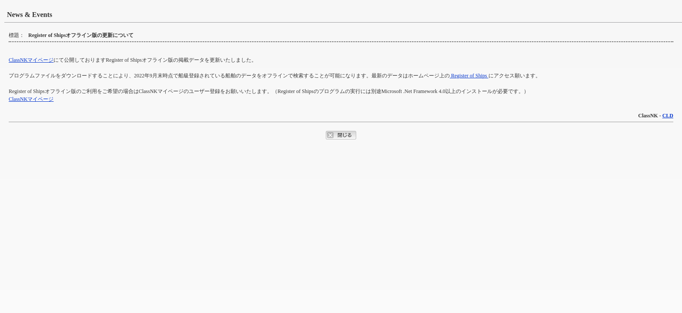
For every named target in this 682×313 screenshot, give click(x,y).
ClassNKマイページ (31, 60)
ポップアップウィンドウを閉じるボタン (341, 135)
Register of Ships (469, 76)
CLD (667, 116)
